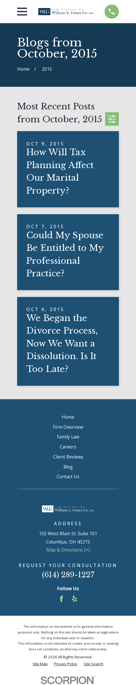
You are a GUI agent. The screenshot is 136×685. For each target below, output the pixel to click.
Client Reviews (68, 457)
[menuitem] (40, 664)
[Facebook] (61, 599)
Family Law (68, 437)
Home (68, 417)
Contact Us (68, 476)
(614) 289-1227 (68, 574)
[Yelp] (74, 599)
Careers (68, 447)
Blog (68, 467)
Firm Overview (68, 427)
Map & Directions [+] (68, 550)
